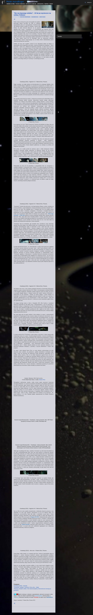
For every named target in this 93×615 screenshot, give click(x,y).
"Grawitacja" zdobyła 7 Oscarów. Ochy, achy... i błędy (26, 587)
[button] (14, 19)
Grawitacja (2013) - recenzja (20, 585)
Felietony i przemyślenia (25, 16)
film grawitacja (34, 16)
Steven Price (42, 379)
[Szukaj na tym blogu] (86, 2)
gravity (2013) (42, 16)
